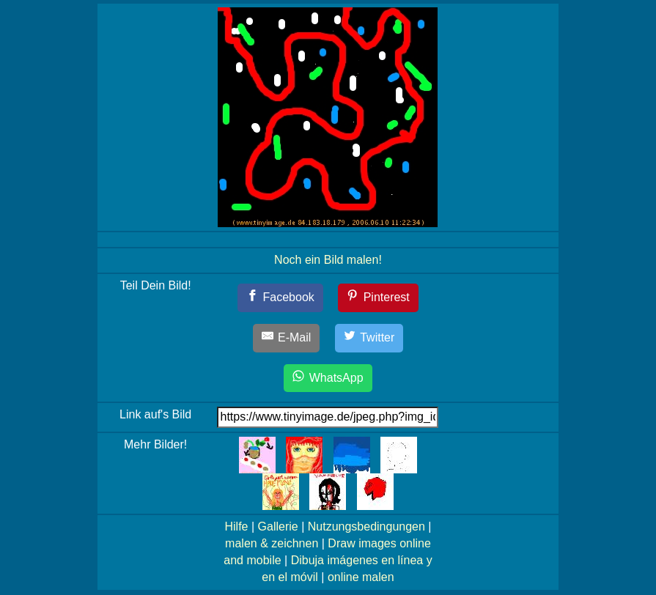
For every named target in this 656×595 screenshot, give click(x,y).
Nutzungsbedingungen (366, 526)
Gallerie (278, 526)
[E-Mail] (286, 338)
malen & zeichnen (271, 543)
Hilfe (236, 526)
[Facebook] (280, 298)
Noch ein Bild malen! (328, 260)
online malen (361, 577)
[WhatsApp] (328, 378)
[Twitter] (369, 338)
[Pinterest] (378, 298)
